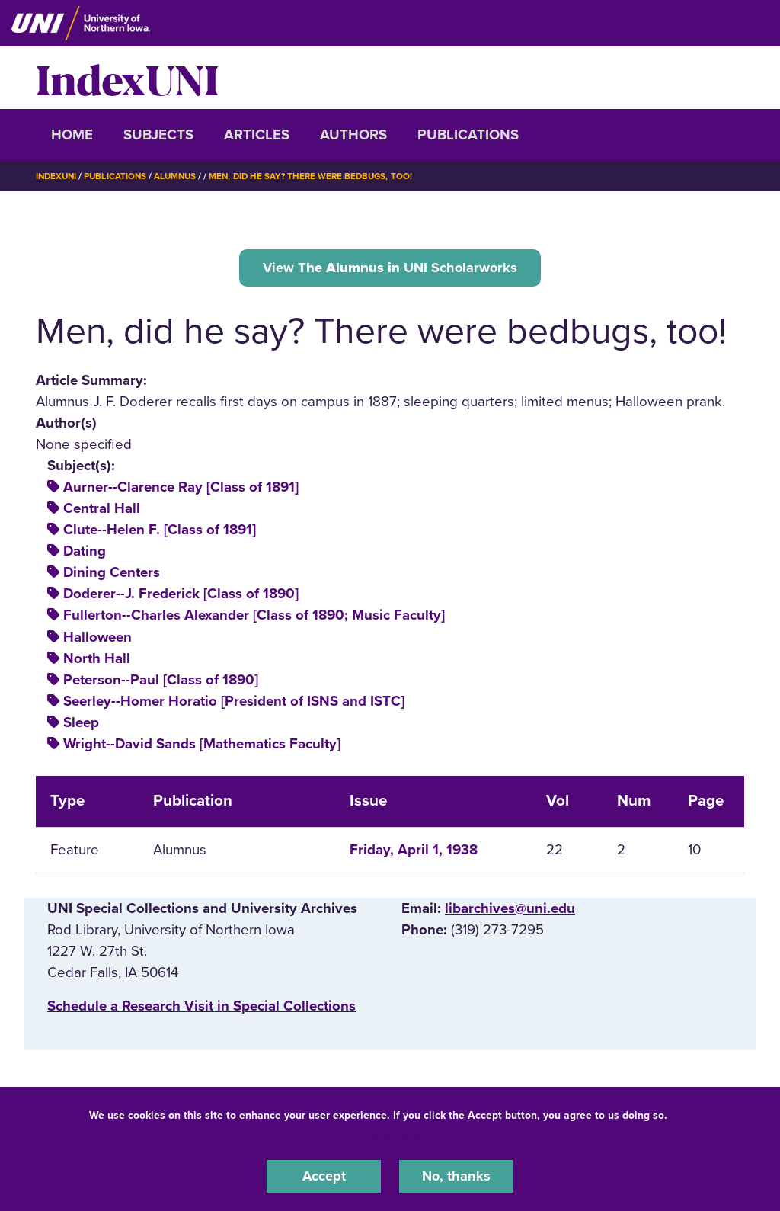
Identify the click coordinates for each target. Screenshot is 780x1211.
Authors (353, 135)
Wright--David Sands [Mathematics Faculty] (201, 745)
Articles (256, 135)
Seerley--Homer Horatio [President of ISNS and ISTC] (233, 702)
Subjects (158, 135)
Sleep (81, 724)
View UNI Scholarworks (390, 267)
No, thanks (456, 1176)
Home (72, 135)
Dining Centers (111, 573)
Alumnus (180, 176)
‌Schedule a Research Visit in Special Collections (201, 1007)
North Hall (96, 659)
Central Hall (101, 509)
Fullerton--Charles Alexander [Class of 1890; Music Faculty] (254, 616)
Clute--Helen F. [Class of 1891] (159, 531)
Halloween (97, 638)
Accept (324, 1176)
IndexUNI (127, 77)
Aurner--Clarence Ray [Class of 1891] (181, 488)
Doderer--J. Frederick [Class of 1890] (181, 595)
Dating (84, 552)
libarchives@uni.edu (510, 910)
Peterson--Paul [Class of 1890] (160, 681)
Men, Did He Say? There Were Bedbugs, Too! (320, 176)
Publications (468, 135)
